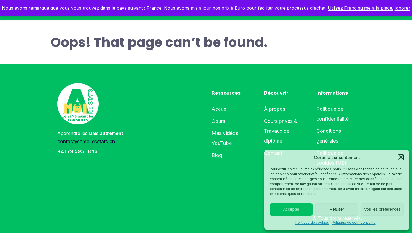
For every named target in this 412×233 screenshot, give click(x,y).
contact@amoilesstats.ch (86, 141)
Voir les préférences (382, 209)
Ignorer (402, 8)
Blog (217, 155)
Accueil (220, 109)
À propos (274, 109)
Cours (218, 121)
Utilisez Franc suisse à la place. (360, 8)
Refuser (337, 209)
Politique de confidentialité (354, 222)
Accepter (291, 209)
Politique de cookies (312, 222)
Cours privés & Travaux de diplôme (280, 131)
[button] (401, 157)
